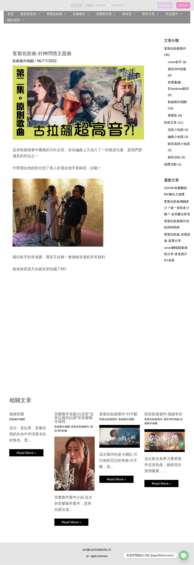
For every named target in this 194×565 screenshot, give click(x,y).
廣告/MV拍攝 (177, 69)
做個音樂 (16, 414)
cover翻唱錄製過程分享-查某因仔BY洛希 (176, 254)
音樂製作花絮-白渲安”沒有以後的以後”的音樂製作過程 (74, 418)
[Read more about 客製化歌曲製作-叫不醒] (119, 436)
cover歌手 (175, 62)
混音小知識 (175, 130)
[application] (37, 14)
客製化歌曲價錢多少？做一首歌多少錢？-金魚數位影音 (177, 208)
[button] (165, 5)
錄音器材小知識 (179, 144)
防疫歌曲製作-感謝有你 (163, 414)
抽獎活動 (170, 164)
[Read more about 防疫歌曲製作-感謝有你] (164, 440)
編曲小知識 (175, 137)
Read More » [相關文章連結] (27, 453)
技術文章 (170, 122)
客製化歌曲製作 (175, 48)
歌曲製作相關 (24, 61)
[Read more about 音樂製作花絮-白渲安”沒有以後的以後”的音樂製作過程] (74, 463)
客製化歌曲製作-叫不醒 (118, 414)
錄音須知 (174, 157)
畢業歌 (172, 115)
